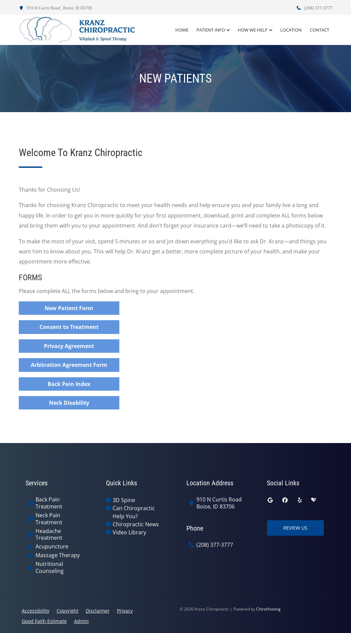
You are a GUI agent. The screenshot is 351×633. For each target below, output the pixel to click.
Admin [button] (81, 621)
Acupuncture (52, 546)
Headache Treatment (49, 535)
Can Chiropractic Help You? (134, 512)
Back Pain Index (69, 384)
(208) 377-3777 (314, 8)
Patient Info (210, 30)
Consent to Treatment (69, 327)
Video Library (129, 532)
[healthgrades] (313, 500)
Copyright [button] (67, 610)
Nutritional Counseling (50, 568)
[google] (270, 500)
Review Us (295, 528)
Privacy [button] (125, 610)
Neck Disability (69, 402)
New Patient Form (69, 308)
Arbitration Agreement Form (69, 365)
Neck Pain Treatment (49, 519)
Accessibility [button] (35, 610)
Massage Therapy (58, 555)
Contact (319, 30)
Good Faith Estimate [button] (44, 621)
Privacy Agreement (69, 346)
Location (291, 30)
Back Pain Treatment (49, 503)
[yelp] (299, 500)
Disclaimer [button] (98, 610)
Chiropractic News (136, 524)
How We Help (253, 30)
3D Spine (124, 500)
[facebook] (285, 500)
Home (181, 30)
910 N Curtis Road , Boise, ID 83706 (55, 8)
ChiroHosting (268, 609)
